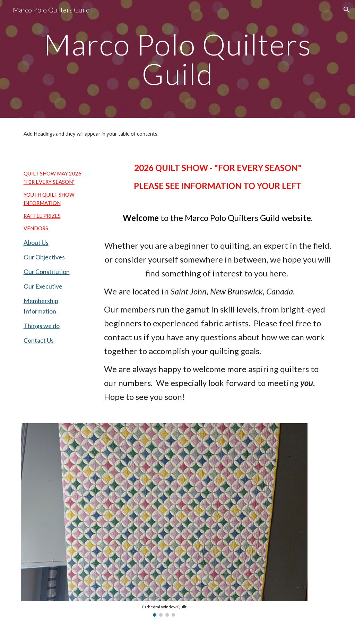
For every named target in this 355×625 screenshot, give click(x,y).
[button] (346, 9)
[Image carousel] (164, 519)
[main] (178, 59)
